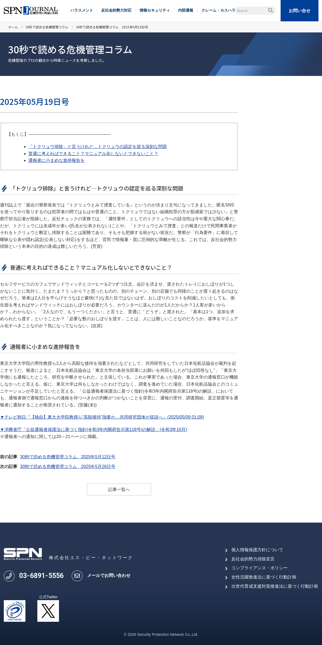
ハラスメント (81, 10)
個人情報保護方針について (257, 549)
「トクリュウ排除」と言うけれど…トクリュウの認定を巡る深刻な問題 (97, 146)
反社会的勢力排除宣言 (253, 559)
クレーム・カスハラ (218, 10)
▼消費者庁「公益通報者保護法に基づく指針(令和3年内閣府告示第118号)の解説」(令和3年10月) (93, 429)
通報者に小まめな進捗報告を (56, 160)
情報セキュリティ (155, 10)
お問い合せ (299, 10)
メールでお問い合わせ (108, 575)
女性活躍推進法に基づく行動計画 (263, 577)
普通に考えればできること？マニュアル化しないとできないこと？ (93, 153)
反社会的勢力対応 (116, 10)
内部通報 (185, 10)
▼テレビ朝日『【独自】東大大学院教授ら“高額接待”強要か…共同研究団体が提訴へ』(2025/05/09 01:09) (102, 417)
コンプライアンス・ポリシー (259, 568)
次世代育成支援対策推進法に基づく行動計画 (274, 586)
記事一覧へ (119, 489)
